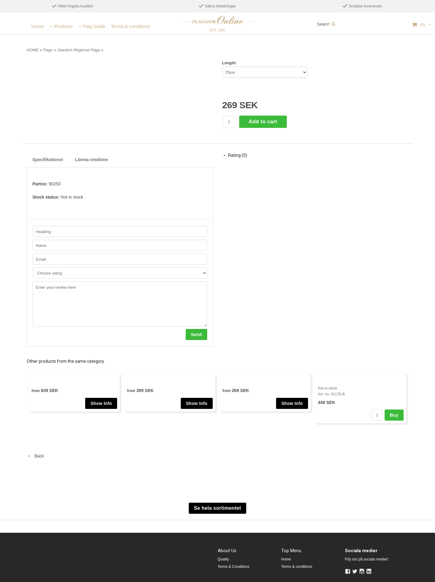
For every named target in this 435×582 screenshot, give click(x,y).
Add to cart (263, 122)
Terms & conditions (130, 26)
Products (63, 26)
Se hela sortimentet (217, 508)
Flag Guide (94, 26)
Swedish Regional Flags (79, 50)
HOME (33, 50)
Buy (394, 415)
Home (37, 26)
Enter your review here (120, 304)
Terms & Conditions (234, 566)
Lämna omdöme (91, 159)
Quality (223, 559)
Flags (48, 50)
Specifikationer (48, 159)
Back (35, 455)
